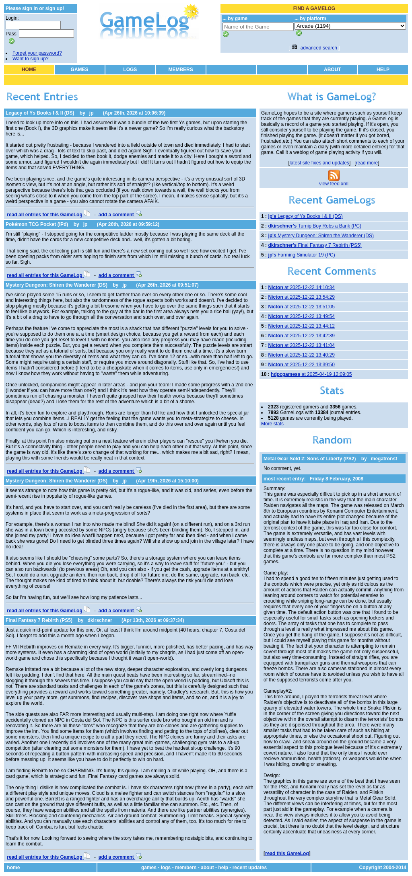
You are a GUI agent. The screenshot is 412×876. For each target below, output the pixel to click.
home (13, 867)
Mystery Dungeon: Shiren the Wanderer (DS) (56, 285)
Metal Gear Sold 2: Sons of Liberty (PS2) (310, 459)
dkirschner (99, 620)
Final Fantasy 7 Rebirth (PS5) (39, 620)
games (149, 867)
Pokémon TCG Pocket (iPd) (37, 224)
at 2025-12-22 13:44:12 (301, 326)
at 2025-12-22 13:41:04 (301, 345)
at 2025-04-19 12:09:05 (311, 374)
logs (166, 867)
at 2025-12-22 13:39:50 (301, 364)
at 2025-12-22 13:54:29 (301, 297)
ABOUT (332, 69)
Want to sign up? (30, 59)
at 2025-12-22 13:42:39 (301, 336)
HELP (383, 69)
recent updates (250, 867)
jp (91, 113)
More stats (272, 424)
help (223, 867)
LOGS (130, 69)
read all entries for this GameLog (48, 214)
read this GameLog (287, 853)
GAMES (80, 69)
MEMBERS (180, 69)
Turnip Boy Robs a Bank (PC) (314, 226)
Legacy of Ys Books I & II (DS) (40, 113)
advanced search (319, 48)
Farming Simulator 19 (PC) (301, 255)
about (207, 867)
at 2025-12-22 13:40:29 (301, 355)
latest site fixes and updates (319, 163)
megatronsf (384, 459)
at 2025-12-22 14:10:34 (301, 287)
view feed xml (333, 184)
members (185, 867)
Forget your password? (37, 53)
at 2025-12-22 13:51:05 (301, 307)
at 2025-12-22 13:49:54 (301, 316)
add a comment (120, 214)
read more (367, 163)
